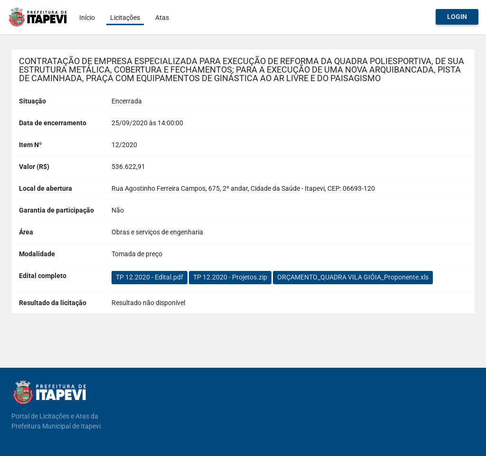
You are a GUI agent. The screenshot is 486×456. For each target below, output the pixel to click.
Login (457, 16)
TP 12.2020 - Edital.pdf (149, 277)
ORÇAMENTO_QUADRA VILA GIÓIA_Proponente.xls (353, 277)
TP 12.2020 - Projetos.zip (230, 277)
